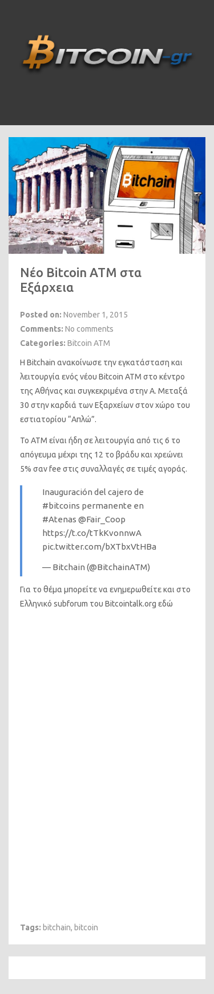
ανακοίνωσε (79, 362)
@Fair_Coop (102, 519)
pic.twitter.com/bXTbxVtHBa (99, 546)
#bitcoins (61, 505)
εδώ (165, 603)
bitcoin (86, 927)
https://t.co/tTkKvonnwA (92, 533)
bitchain (57, 927)
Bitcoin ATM (88, 343)
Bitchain (41, 362)
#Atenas (59, 519)
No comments (89, 328)
